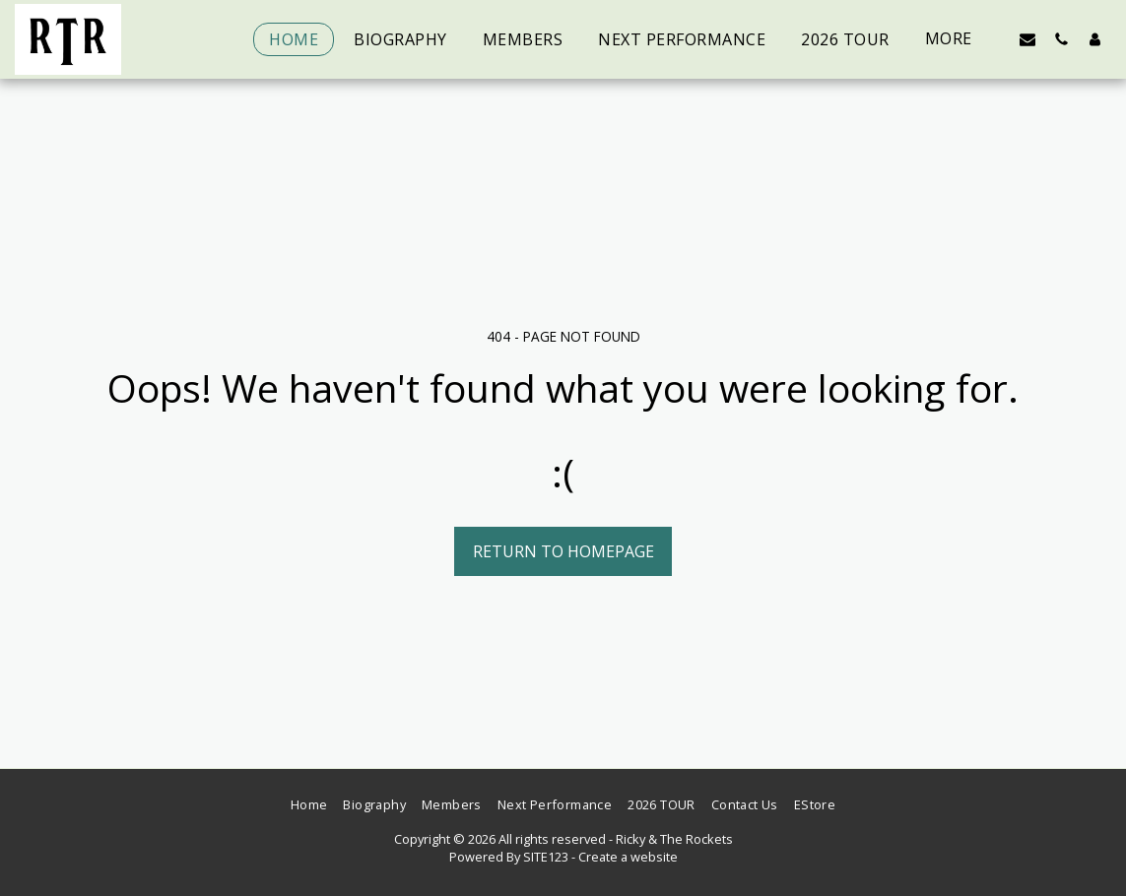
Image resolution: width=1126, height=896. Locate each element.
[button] (1027, 39)
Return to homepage (563, 551)
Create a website (628, 856)
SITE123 (545, 856)
